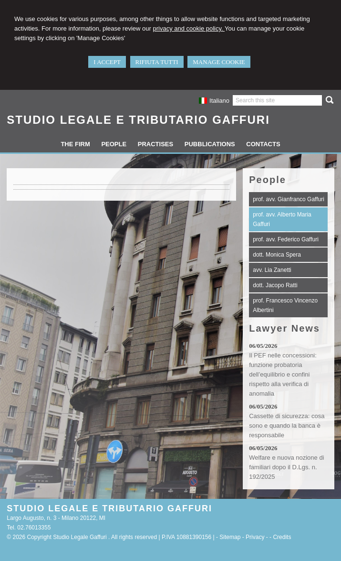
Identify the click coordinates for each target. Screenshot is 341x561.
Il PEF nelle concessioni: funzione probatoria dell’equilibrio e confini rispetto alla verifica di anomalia (283, 374)
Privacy (255, 537)
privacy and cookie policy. (189, 28)
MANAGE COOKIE (219, 61)
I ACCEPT (107, 61)
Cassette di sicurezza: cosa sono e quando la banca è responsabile (286, 425)
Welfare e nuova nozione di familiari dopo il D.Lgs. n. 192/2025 (286, 467)
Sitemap (229, 537)
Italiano (214, 100)
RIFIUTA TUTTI (156, 61)
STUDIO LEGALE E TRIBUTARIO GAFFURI (138, 119)
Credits (282, 537)
